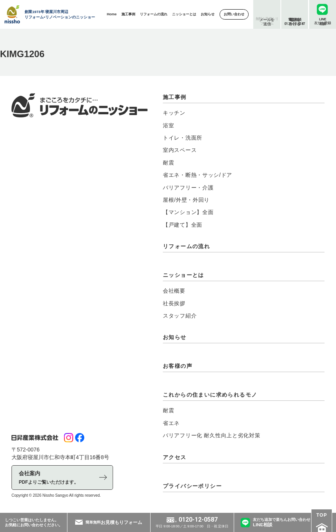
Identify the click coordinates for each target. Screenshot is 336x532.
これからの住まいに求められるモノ (210, 395)
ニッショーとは (183, 275)
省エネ (171, 423)
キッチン (174, 113)
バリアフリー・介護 (188, 187)
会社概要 (174, 291)
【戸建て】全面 (182, 225)
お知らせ (175, 337)
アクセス (175, 457)
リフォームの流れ (186, 246)
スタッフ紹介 (180, 316)
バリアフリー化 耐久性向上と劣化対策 (212, 435)
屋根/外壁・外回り (186, 200)
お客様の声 (177, 366)
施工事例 (175, 97)
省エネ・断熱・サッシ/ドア (197, 175)
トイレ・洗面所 (182, 138)
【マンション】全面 (188, 212)
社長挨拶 (174, 303)
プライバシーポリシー (192, 486)
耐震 (168, 163)
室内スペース (180, 150)
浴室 (168, 125)
